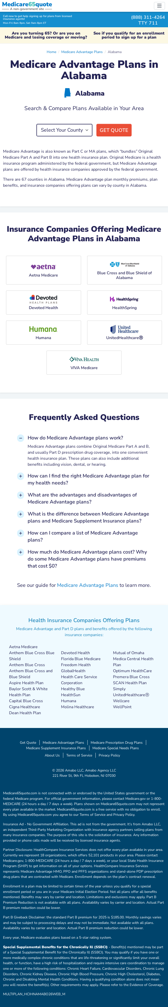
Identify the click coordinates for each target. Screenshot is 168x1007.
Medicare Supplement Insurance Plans (56, 747)
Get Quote (114, 130)
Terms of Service (79, 755)
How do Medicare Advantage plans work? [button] (75, 437)
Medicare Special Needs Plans (115, 747)
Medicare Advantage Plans (82, 51)
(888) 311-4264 (148, 17)
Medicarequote (27, 4)
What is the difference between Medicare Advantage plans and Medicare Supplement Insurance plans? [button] (88, 517)
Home (51, 51)
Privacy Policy (109, 755)
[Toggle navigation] (159, 6)
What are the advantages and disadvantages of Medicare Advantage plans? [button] (82, 498)
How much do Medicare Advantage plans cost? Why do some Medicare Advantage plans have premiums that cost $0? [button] (87, 559)
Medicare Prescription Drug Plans (117, 742)
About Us (52, 755)
